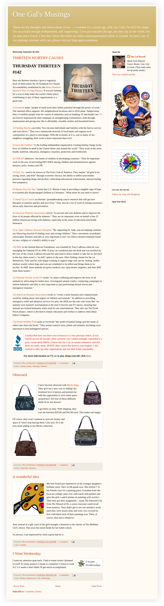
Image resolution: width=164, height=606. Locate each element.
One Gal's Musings (41, 14)
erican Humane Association (33, 294)
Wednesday (45, 578)
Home (58, 586)
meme (29, 366)
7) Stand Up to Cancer (23, 199)
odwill (21, 107)
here (88, 355)
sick (38, 578)
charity (23, 366)
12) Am (16, 294)
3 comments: (64, 575)
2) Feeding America (22, 127)
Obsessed (20, 375)
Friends (23, 545)
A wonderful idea (26, 477)
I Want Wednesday (27, 553)
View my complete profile (123, 74)
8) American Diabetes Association (29, 213)
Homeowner (31, 578)
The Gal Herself (138, 57)
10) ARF (17, 247)
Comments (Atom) (33, 591)
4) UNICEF (18, 158)
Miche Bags (73, 385)
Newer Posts (18, 586)
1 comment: (64, 465)
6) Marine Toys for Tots (24, 189)
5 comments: (64, 363)
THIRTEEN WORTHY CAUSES (38, 58)
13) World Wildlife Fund (25, 321)
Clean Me (24, 468)
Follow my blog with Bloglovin (126, 194)
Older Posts (96, 586)
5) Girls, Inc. (19, 172)
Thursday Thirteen (39, 366)
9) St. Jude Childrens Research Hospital (32, 230)
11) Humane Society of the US (27, 277)
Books (22, 578)
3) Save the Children (23, 145)
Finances (32, 468)
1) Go (15, 107)
